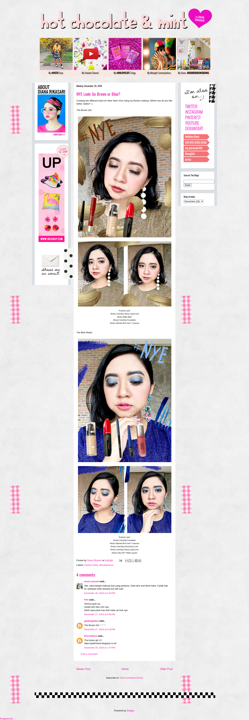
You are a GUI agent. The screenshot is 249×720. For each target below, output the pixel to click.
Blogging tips (6, 718)
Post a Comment (89, 654)
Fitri (86, 599)
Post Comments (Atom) (131, 678)
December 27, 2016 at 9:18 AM (99, 629)
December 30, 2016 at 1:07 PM (99, 647)
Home (125, 669)
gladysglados (91, 621)
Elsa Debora (90, 636)
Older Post (166, 669)
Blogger (130, 710)
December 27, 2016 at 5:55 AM (99, 614)
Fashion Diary (91, 565)
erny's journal (91, 581)
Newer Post (83, 669)
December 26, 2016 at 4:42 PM (99, 593)
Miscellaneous (106, 565)
